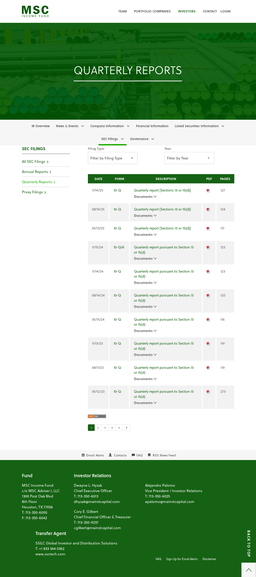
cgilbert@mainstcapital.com (97, 527)
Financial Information (152, 126)
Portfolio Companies (152, 11)
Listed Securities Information (197, 126)
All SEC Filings (33, 161)
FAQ (139, 455)
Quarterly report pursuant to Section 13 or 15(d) (164, 250)
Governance (139, 138)
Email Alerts (95, 455)
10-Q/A (119, 247)
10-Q (117, 190)
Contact (210, 11)
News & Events (67, 126)
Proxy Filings (32, 191)
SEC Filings (109, 138)
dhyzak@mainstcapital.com (97, 501)
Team (122, 11)
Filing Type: (96, 148)
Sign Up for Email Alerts (182, 559)
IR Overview (41, 126)
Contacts (120, 455)
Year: (168, 148)
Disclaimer (209, 559)
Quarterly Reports (37, 181)
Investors (187, 11)
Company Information (107, 126)
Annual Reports (35, 171)
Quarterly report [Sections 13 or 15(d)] (162, 190)
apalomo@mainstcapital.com (169, 501)
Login (226, 11)
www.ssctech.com (50, 553)
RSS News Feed (164, 455)
